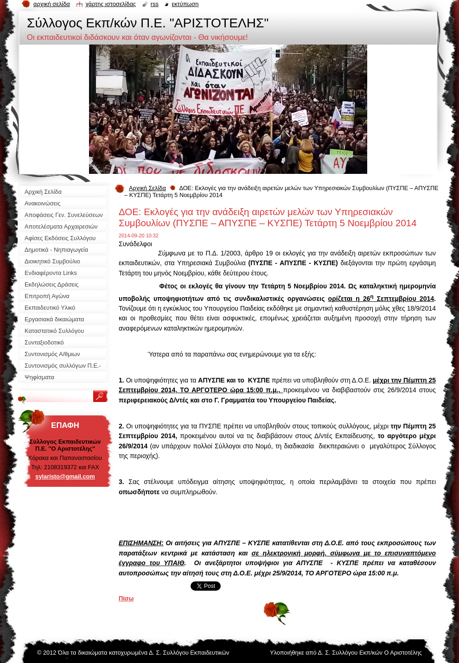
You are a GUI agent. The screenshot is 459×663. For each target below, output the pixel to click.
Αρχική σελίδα (51, 3)
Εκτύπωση (185, 3)
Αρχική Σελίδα (147, 188)
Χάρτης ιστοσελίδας (110, 3)
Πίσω (126, 598)
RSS (155, 3)
